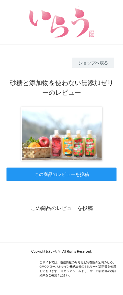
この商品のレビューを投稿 (61, 174)
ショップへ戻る (93, 62)
